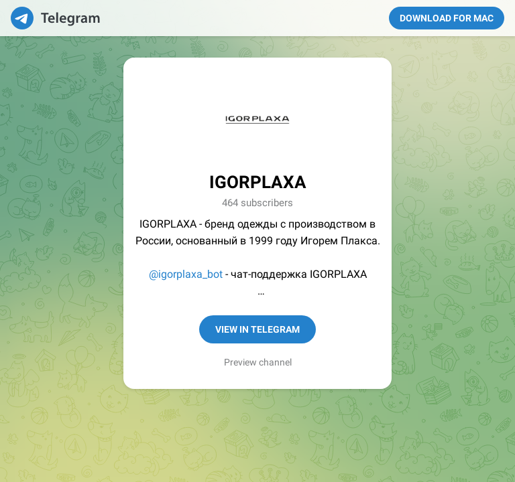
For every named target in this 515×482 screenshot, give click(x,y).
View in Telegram (257, 329)
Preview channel (258, 362)
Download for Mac (447, 18)
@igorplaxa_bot (186, 274)
